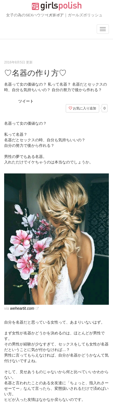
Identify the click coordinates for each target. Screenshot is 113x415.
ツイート (26, 101)
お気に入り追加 (82, 108)
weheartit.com (22, 308)
